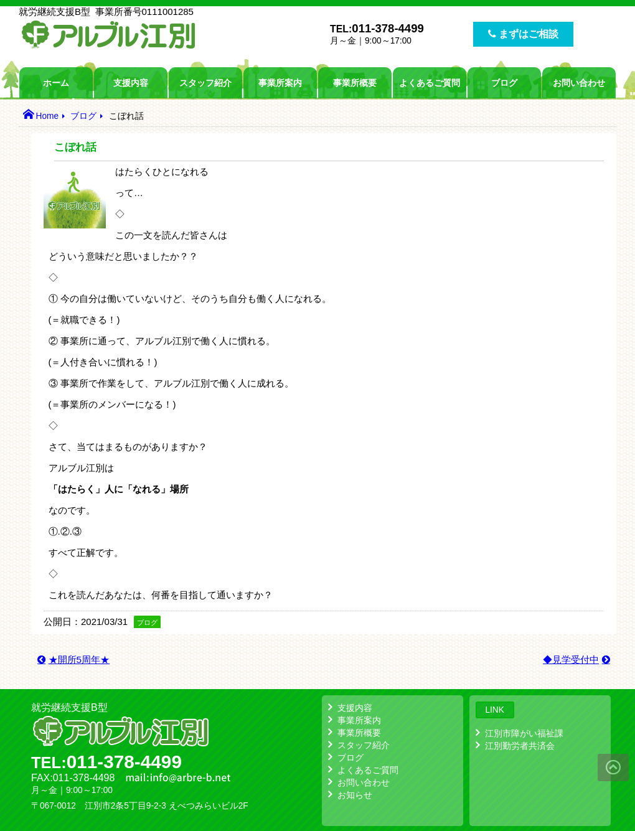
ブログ (504, 83)
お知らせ (354, 795)
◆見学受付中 (571, 659)
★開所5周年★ (79, 659)
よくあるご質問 (429, 83)
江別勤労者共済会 (520, 746)
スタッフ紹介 (205, 83)
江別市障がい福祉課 (524, 733)
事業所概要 (355, 83)
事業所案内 (280, 83)
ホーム (56, 83)
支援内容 (130, 83)
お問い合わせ (579, 83)
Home (47, 116)
